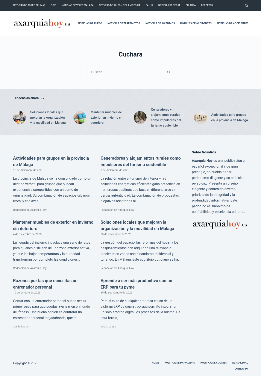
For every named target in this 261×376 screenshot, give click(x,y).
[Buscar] (246, 5)
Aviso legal (240, 362)
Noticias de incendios (160, 23)
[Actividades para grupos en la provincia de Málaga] (200, 117)
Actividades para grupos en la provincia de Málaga (229, 117)
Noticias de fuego (90, 23)
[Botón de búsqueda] (169, 72)
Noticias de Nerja (169, 5)
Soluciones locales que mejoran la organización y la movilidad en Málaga (48, 117)
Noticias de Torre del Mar (29, 5)
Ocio (53, 5)
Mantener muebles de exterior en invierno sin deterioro (107, 117)
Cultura (191, 5)
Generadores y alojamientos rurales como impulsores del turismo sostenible (166, 117)
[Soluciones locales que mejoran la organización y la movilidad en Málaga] (19, 117)
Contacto (241, 368)
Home (155, 362)
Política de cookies (213, 362)
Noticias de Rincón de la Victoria (119, 5)
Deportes (207, 5)
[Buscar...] (126, 72)
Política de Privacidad (179, 362)
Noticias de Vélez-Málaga (78, 5)
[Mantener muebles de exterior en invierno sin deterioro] (79, 117)
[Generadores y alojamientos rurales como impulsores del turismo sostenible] (140, 117)
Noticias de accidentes (196, 23)
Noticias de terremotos (124, 23)
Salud (149, 5)
